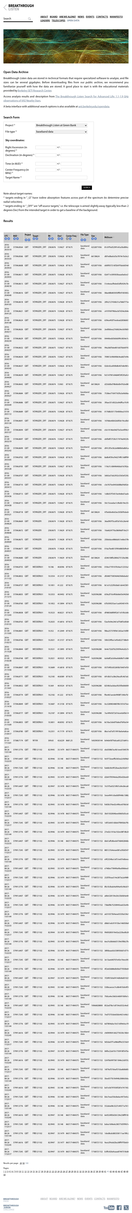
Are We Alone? (69, 5)
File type (11, 134)
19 (45, 1175)
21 (50, 1175)
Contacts (105, 5)
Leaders (45, 9)
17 (39, 1175)
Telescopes (59, 9)
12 (25, 1175)
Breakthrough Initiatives (5, 7)
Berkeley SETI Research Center (35, 93)
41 (105, 1175)
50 (24, 1167)
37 (94, 1175)
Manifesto (120, 5)
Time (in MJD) (14, 167)
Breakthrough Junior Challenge (11, 1207)
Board (54, 5)
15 (34, 1175)
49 (127, 1175)
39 (100, 1175)
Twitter (126, 1207)
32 (80, 1175)
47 (122, 1175)
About (44, 5)
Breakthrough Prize (11, 1200)
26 (64, 1175)
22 (53, 1175)
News (83, 5)
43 (111, 1175)
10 (20, 1175)
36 (91, 1175)
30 (75, 1175)
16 (36, 1175)
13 (28, 1175)
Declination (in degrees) (19, 159)
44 (113, 1175)
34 (86, 1175)
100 (26, 1167)
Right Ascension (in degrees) (16, 151)
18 (42, 1175)
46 (119, 1175)
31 (78, 1175)
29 (72, 1175)
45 (116, 1175)
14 (31, 1175)
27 (67, 1175)
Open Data (74, 9)
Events (93, 5)
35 (89, 1175)
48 (124, 1175)
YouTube (109, 1207)
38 (97, 1175)
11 (23, 1175)
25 (61, 1175)
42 (108, 1175)
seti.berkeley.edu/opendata (94, 108)
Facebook (119, 1207)
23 (56, 1175)
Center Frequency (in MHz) (17, 175)
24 (58, 1175)
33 (83, 1175)
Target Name (13, 181)
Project (10, 127)
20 (21, 1167)
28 (69, 1175)
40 (102, 1175)
